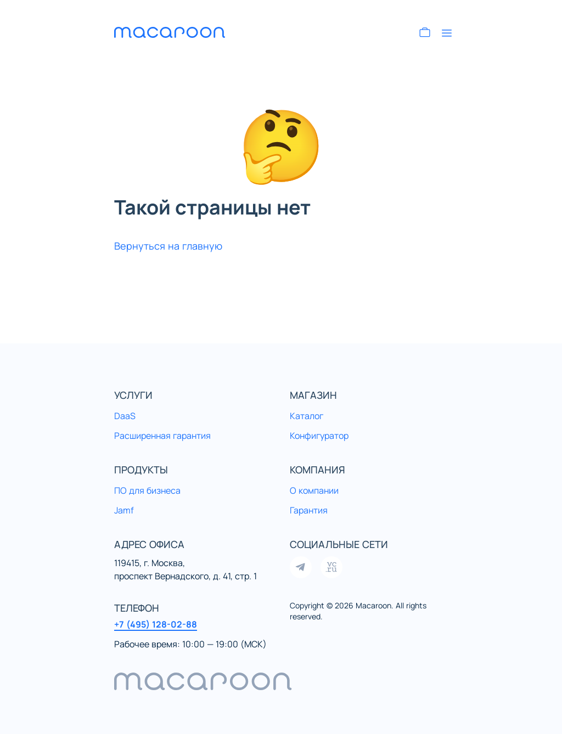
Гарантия (309, 510)
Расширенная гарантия (162, 436)
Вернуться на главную (168, 245)
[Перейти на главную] (180, 32)
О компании (314, 490)
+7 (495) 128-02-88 (155, 624)
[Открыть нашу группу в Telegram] (301, 567)
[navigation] (281, 681)
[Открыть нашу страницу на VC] (331, 567)
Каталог (306, 416)
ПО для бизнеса (147, 490)
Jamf (124, 510)
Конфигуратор (319, 436)
